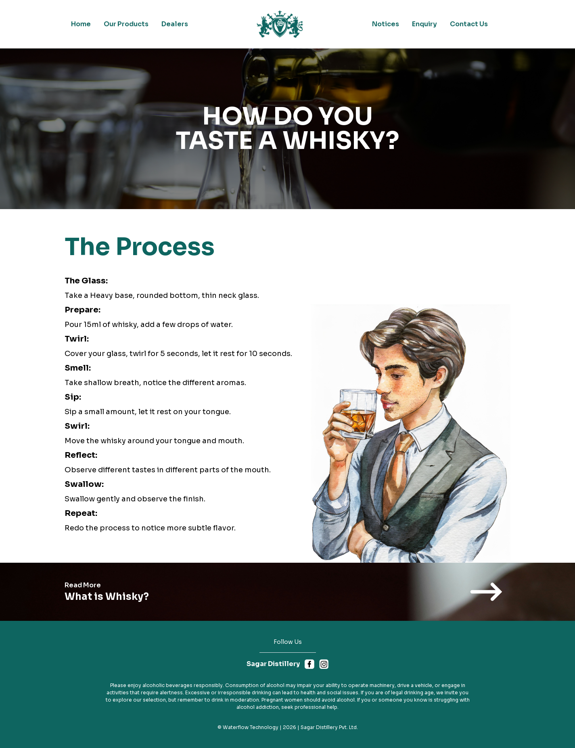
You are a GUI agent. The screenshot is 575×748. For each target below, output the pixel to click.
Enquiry (424, 24)
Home (81, 24)
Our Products (126, 24)
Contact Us (469, 24)
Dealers (174, 24)
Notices (385, 24)
